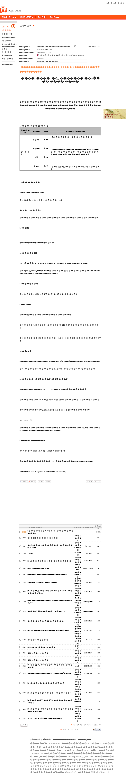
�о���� (6, 52)
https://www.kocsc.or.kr (44, 52)
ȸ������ (118, 3)
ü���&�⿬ (6, 41)
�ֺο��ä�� (7, 55)
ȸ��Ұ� (36, 739)
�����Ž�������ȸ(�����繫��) (54, 46)
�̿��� (47, 739)
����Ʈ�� (84, 739)
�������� (8, 37)
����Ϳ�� (7, 34)
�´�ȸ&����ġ (9, 44)
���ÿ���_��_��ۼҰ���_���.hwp (54, 55)
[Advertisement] (60, 38)
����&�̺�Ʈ (8, 64)
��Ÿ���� (7, 59)
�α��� (108, 3)
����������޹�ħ (64, 739)
